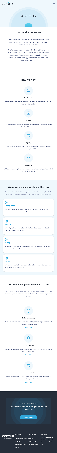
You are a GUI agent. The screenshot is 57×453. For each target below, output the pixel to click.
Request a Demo (28, 417)
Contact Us (32, 441)
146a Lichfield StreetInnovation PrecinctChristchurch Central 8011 (47, 441)
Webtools (44, 434)
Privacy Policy (33, 444)
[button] (54, 3)
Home (31, 438)
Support (17, 441)
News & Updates (20, 444)
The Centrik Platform (22, 438)
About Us (18, 447)
